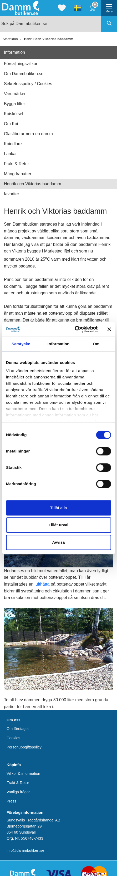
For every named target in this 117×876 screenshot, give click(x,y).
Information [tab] (59, 344)
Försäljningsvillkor (20, 63)
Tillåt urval (58, 525)
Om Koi (11, 123)
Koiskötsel (13, 113)
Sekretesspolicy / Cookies (28, 83)
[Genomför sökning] (109, 24)
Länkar (10, 154)
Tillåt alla (58, 507)
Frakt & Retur (16, 164)
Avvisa (58, 542)
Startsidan (10, 39)
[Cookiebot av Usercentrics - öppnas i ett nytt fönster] (75, 329)
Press (11, 801)
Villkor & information (23, 773)
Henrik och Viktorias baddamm (48, 39)
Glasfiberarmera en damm (28, 134)
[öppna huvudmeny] (109, 8)
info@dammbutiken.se (25, 851)
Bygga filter (14, 103)
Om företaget (18, 729)
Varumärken (15, 93)
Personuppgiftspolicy (24, 747)
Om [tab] (96, 344)
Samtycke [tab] (21, 344)
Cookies (13, 738)
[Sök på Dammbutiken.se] (58, 24)
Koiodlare (13, 144)
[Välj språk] (77, 8)
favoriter (11, 194)
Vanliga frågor (18, 792)
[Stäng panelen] (109, 329)
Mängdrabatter (17, 174)
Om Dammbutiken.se (23, 73)
